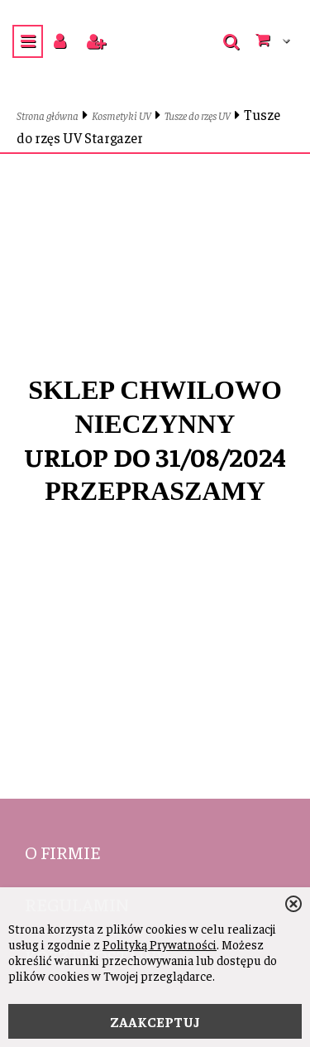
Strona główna (48, 115)
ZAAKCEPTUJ (155, 1021)
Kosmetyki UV (121, 115)
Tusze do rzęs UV (198, 115)
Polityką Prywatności (160, 944)
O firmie (63, 851)
